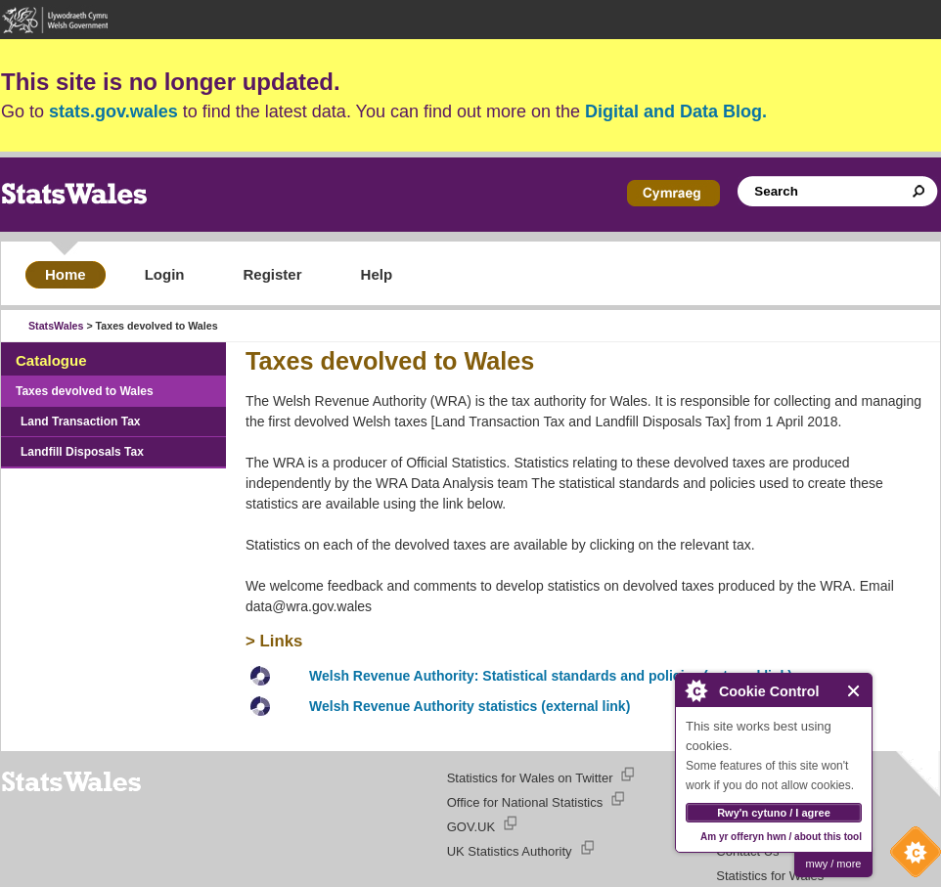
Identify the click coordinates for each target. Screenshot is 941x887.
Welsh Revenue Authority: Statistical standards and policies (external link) (550, 676)
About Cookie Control (695, 690)
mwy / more (834, 863)
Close (854, 691)
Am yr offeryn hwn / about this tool (781, 836)
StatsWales (55, 326)
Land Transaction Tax (80, 421)
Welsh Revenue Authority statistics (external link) (469, 706)
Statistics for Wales (770, 875)
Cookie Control (910, 856)
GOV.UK (471, 827)
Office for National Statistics (525, 802)
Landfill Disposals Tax (82, 452)
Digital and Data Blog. (676, 111)
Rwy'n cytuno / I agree (773, 813)
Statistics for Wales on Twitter (530, 778)
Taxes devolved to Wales (85, 391)
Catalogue (51, 360)
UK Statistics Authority (509, 851)
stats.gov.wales (113, 111)
